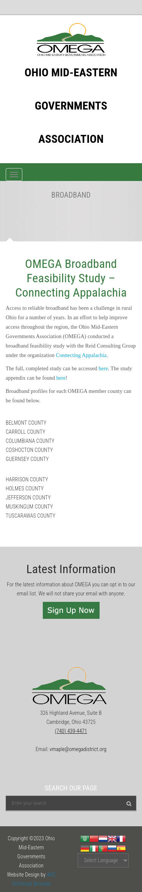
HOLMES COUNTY (25, 488)
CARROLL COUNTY (25, 432)
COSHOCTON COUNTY (29, 450)
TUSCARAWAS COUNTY (30, 516)
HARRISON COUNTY (27, 479)
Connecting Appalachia (81, 355)
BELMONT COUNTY (27, 423)
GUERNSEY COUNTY (27, 459)
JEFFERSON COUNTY (28, 498)
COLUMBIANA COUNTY (30, 441)
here (103, 368)
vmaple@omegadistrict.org (78, 749)
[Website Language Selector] (103, 860)
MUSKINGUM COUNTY (29, 507)
